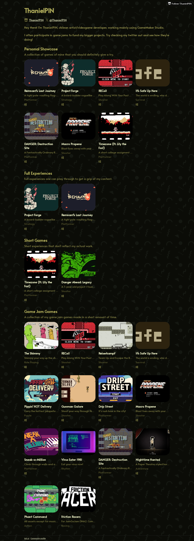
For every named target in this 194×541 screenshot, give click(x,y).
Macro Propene (71, 144)
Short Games (35, 240)
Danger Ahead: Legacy (76, 282)
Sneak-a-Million (35, 460)
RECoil (103, 91)
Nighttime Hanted (148, 460)
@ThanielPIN (58, 20)
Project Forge (69, 91)
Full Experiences (38, 173)
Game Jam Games (40, 311)
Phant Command (35, 517)
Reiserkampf (107, 353)
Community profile (38, 538)
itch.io (26, 538)
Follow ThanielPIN (180, 3)
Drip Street (106, 406)
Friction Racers (70, 517)
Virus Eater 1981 (71, 460)
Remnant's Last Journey (39, 91)
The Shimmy (32, 353)
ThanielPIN (36, 20)
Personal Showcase (41, 48)
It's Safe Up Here (146, 91)
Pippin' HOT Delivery (37, 406)
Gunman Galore (72, 406)
